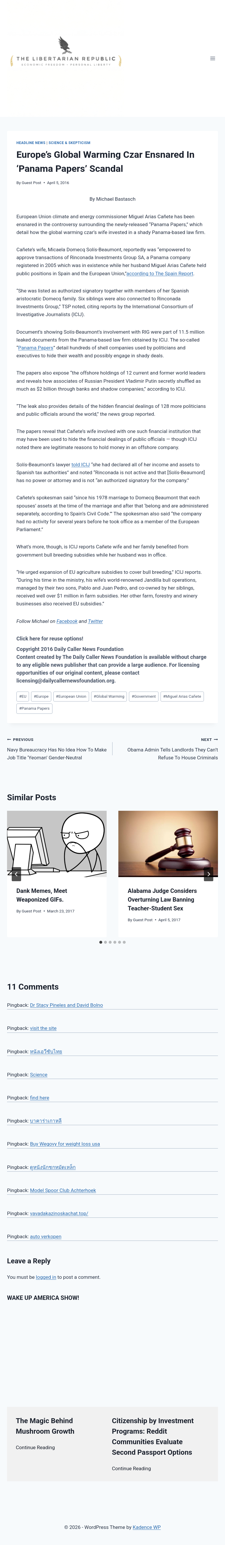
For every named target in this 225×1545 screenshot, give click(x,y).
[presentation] (57, 844)
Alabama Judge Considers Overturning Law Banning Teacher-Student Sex (162, 899)
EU (22, 696)
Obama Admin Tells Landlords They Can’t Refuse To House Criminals (167, 748)
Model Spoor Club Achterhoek (63, 1190)
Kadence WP (147, 1527)
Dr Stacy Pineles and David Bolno (66, 1005)
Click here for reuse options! (49, 638)
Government (144, 696)
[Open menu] (212, 58)
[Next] (208, 874)
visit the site (43, 1028)
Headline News (30, 143)
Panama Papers (35, 348)
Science (38, 1075)
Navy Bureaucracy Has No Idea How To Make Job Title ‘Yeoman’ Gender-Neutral (57, 748)
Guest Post (31, 182)
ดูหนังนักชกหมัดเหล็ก (53, 1167)
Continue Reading (35, 1447)
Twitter (95, 621)
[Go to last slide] (16, 874)
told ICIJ (80, 464)
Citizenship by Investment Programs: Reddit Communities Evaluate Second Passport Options (153, 1436)
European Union (71, 696)
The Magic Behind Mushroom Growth (45, 1426)
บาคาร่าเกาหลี (46, 1121)
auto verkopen (45, 1236)
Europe (41, 696)
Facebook (67, 621)
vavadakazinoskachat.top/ (59, 1213)
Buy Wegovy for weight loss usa (65, 1144)
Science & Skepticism (70, 143)
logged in (46, 1277)
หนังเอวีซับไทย (46, 1051)
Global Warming (109, 696)
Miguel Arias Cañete (182, 696)
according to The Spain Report (160, 273)
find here (39, 1098)
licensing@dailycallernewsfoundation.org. (66, 681)
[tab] (100, 942)
